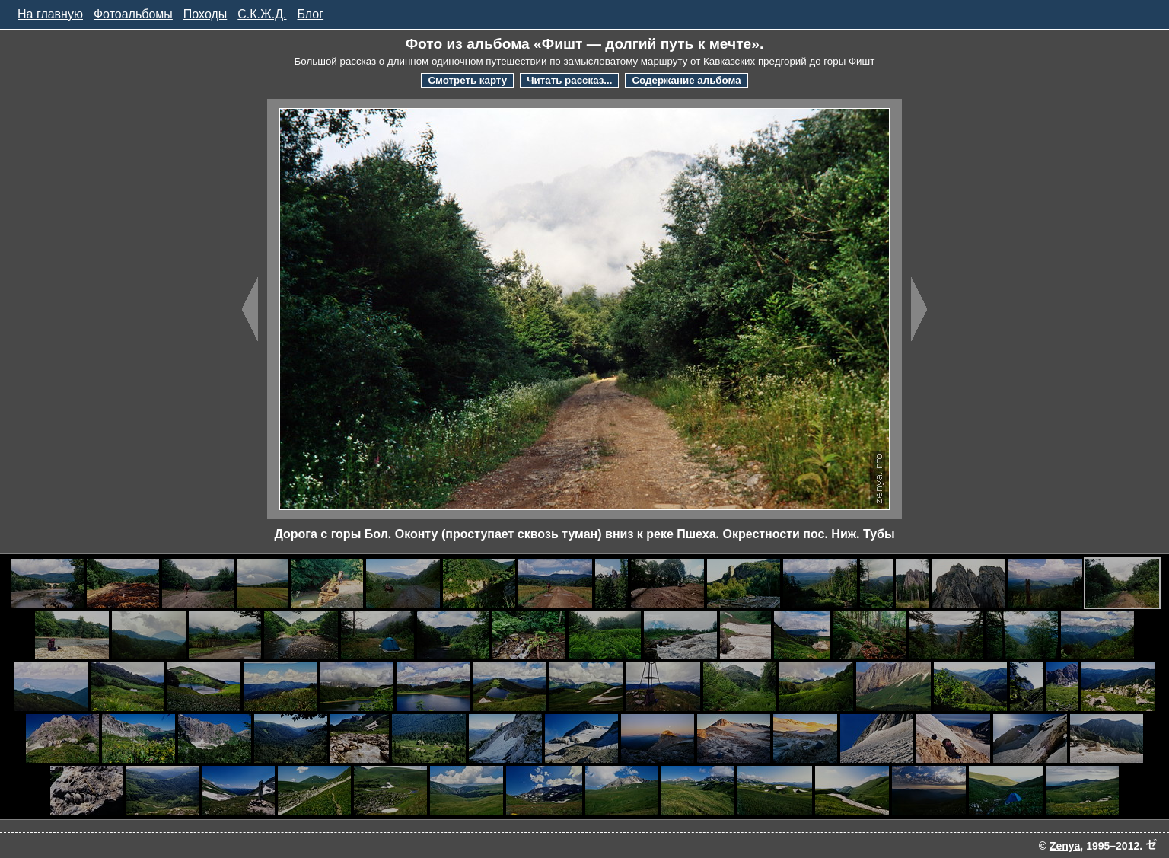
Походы (205, 14)
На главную (50, 14)
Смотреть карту (467, 80)
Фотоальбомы (133, 14)
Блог (311, 14)
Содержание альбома (686, 80)
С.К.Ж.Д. (261, 14)
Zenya (1065, 846)
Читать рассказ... (569, 80)
